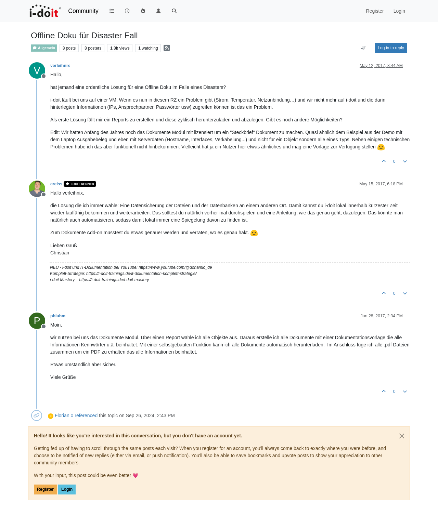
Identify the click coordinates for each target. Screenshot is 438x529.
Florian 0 (64, 415)
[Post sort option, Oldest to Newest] (363, 48)
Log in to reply (391, 47)
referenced (86, 415)
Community (83, 11)
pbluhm (57, 316)
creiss (56, 184)
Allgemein (44, 48)
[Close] (402, 436)
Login (67, 489)
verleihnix (60, 65)
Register (45, 489)
